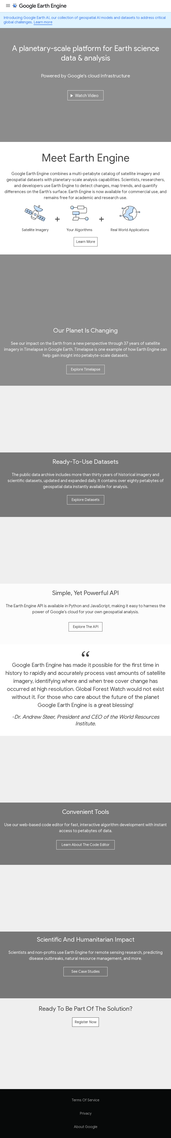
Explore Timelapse (85, 369)
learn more (85, 242)
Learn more (43, 22)
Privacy (86, 1113)
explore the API (85, 627)
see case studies (85, 971)
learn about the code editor (85, 845)
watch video (83, 95)
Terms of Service (85, 1100)
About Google (85, 1127)
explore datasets (85, 500)
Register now (85, 1022)
